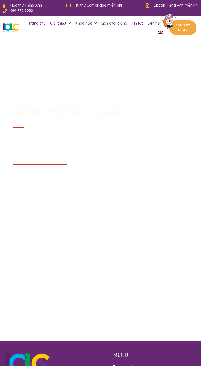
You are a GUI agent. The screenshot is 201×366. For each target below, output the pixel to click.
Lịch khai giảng (114, 23)
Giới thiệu (60, 23)
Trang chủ (37, 23)
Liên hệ (154, 23)
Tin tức (137, 23)
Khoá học (86, 23)
